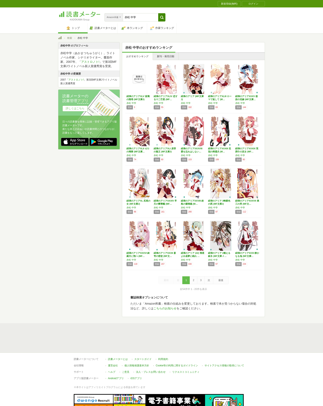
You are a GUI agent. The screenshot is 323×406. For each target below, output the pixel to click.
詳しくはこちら (75, 108)
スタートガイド (143, 340)
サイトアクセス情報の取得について (224, 346)
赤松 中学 (131, 103)
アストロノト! (90, 61)
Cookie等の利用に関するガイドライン (177, 346)
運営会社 (113, 346)
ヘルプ (111, 353)
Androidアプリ (116, 359)
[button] (161, 17)
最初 (166, 280)
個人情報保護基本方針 (136, 346)
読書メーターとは (118, 340)
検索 (69, 38)
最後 (220, 280)
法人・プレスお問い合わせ (151, 353)
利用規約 (163, 340)
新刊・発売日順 (165, 56)
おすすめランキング (137, 56)
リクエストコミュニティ (185, 353)
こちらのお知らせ (165, 308)
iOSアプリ (136, 359)
